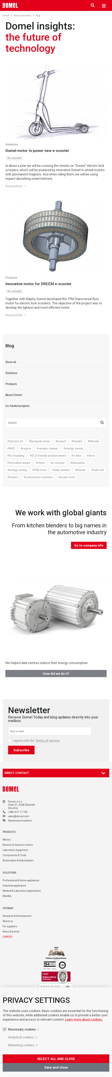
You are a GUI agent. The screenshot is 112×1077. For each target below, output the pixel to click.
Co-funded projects (17, 406)
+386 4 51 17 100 (18, 812)
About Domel (13, 395)
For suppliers (10, 926)
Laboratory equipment (15, 850)
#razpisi (25, 448)
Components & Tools (14, 855)
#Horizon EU (15, 441)
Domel (7, 15)
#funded (76, 441)
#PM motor (39, 470)
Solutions (11, 144)
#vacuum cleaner (47, 448)
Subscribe (21, 750)
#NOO (11, 448)
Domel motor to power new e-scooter (37, 150)
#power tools (66, 477)
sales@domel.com (18, 816)
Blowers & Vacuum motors (18, 844)
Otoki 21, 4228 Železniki (21, 804)
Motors (7, 839)
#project (60, 441)
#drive (91, 455)
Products (11, 277)
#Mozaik (93, 441)
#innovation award (18, 463)
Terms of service (47, 740)
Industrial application (14, 885)
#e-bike (76, 455)
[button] (102, 423)
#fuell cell (97, 470)
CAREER (7, 936)
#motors (12, 477)
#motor (40, 463)
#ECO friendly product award (48, 455)
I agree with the (36, 740)
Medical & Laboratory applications (22, 890)
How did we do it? (56, 674)
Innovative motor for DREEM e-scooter (38, 284)
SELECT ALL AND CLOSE (56, 1059)
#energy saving (73, 448)
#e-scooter (14, 158)
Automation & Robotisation (18, 860)
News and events (24, 15)
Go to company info (89, 545)
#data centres (61, 470)
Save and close (56, 1067)
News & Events (11, 931)
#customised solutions (38, 477)
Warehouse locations (20, 820)
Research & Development (17, 915)
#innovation (77, 463)
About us (8, 921)
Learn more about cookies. (84, 1019)
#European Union (39, 441)
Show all (10, 362)
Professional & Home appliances (21, 880)
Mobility (7, 896)
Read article (13, 186)
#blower (80, 470)
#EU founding (15, 455)
